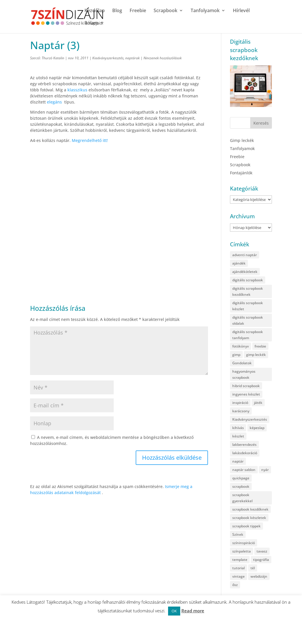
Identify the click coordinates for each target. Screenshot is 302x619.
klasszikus (78, 90)
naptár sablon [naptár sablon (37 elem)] (243, 469)
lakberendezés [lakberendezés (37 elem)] (244, 444)
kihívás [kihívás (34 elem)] (238, 427)
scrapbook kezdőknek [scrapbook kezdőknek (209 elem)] (250, 509)
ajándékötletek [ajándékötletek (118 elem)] (244, 271)
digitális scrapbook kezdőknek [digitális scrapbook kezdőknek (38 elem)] (247, 291)
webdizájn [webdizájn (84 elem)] (259, 576)
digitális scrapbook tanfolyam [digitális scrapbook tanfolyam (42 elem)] (247, 334)
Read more (192, 611)
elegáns (54, 102)
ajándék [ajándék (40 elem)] (239, 263)
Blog (117, 11)
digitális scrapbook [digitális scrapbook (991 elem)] (247, 280)
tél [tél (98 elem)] (253, 568)
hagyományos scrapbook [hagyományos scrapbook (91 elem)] (243, 374)
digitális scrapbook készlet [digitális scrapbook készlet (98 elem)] (247, 305)
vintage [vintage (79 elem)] (238, 576)
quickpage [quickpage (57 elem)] (240, 478)
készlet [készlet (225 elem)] (238, 436)
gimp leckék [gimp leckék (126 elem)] (256, 354)
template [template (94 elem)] (239, 559)
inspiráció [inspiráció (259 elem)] (240, 402)
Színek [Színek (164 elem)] (237, 534)
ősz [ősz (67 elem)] (235, 584)
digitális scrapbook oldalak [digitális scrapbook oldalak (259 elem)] (247, 320)
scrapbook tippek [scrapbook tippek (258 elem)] (246, 526)
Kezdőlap (94, 11)
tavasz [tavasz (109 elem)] (262, 551)
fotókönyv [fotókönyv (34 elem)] (240, 346)
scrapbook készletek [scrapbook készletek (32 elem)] (249, 517)
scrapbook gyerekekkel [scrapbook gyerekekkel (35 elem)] (242, 497)
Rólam (91, 23)
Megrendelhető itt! (90, 140)
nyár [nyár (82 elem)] (265, 469)
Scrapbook (165, 11)
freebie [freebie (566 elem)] (260, 346)
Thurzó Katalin (53, 58)
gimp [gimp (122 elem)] (236, 354)
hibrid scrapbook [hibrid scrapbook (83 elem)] (246, 385)
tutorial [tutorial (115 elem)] (238, 568)
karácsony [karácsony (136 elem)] (240, 411)
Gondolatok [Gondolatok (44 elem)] (242, 363)
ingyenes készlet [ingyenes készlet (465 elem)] (246, 394)
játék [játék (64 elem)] (258, 402)
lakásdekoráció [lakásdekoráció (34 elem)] (244, 452)
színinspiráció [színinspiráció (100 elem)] (243, 542)
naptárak (132, 58)
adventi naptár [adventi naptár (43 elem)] (244, 254)
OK (174, 611)
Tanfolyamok (205, 11)
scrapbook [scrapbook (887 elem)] (240, 486)
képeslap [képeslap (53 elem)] (257, 427)
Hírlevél (241, 11)
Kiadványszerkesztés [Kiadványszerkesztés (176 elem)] (249, 419)
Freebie (138, 11)
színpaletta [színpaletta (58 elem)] (241, 551)
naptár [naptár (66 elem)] (238, 461)
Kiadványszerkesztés (108, 58)
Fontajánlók (241, 172)
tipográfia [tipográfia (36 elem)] (261, 559)
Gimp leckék (242, 140)
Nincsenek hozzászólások (162, 58)
